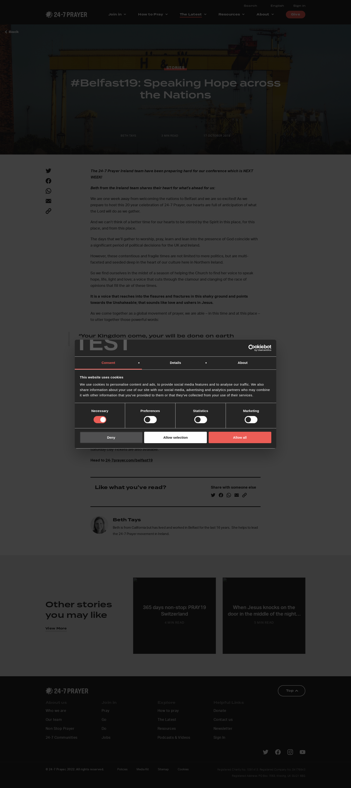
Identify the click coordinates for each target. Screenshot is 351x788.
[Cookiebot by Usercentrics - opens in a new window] (251, 348)
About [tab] (243, 362)
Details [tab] (175, 362)
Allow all (240, 437)
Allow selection (175, 437)
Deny (111, 437)
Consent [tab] (108, 362)
